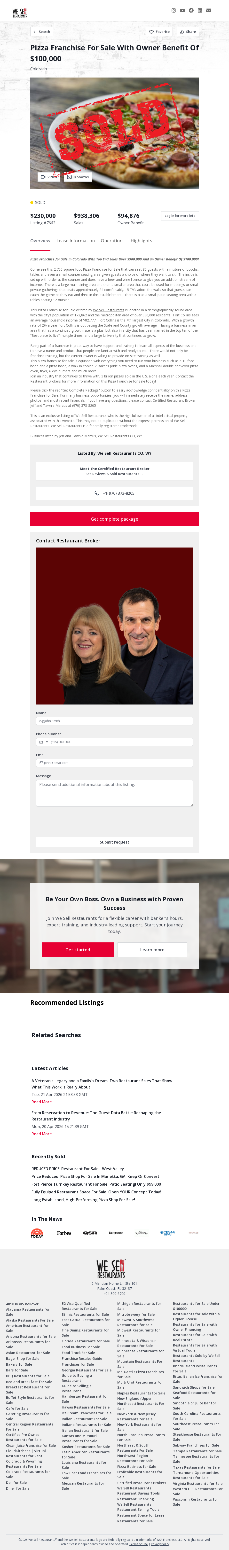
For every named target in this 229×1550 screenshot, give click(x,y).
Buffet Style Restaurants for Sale (30, 1400)
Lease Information (75, 240)
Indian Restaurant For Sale (84, 1419)
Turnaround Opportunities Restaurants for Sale (196, 1475)
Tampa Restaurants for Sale (197, 1451)
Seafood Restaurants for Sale (194, 1395)
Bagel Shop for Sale (22, 1358)
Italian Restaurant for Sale (85, 1430)
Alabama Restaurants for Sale (28, 1312)
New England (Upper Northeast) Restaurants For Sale (140, 1403)
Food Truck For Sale (78, 1352)
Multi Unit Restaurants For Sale (140, 1385)
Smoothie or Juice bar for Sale (194, 1405)
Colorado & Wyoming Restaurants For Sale (24, 1464)
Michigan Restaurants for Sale (139, 1306)
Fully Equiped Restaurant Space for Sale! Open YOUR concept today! (96, 1192)
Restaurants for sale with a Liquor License (196, 1316)
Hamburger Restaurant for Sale (85, 1399)
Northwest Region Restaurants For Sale (135, 1458)
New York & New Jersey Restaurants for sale (136, 1416)
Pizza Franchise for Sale (49, 259)
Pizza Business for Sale (136, 1466)
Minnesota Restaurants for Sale (140, 1353)
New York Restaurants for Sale (139, 1427)
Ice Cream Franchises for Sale (86, 1413)
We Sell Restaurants (108, 310)
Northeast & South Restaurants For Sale (135, 1448)
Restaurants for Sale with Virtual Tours (195, 1348)
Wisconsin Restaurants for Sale (195, 1502)
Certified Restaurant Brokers (141, 1482)
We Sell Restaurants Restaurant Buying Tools (138, 1490)
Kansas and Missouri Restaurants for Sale (79, 1438)
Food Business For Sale (81, 1347)
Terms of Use (138, 1544)
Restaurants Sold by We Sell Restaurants (196, 1358)
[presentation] (73, 821)
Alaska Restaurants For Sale (30, 1320)
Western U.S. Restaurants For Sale (198, 1491)
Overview (40, 240)
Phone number (48, 734)
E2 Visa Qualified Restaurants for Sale (79, 1306)
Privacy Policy (160, 1544)
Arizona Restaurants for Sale (30, 1336)
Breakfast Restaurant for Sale (28, 1389)
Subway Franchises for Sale (196, 1445)
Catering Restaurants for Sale (27, 1416)
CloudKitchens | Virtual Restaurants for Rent (26, 1453)
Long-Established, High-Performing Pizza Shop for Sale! (83, 1199)
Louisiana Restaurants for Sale (84, 1465)
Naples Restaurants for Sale (141, 1393)
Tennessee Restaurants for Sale (196, 1459)
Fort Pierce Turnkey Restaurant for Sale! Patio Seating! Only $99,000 (96, 1184)
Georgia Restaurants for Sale (86, 1370)
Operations (113, 240)
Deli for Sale (16, 1482)
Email (41, 754)
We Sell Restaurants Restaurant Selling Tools (138, 1507)
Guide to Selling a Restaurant (77, 1388)
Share (188, 31)
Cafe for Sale (17, 1408)
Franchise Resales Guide (82, 1358)
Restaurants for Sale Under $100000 (196, 1306)
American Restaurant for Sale (27, 1328)
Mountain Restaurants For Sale (139, 1364)
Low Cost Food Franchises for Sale (86, 1475)
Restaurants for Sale (135, 1521)
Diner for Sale (17, 1488)
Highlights (141, 240)
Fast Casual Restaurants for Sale (86, 1322)
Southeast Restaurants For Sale (196, 1426)
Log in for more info (180, 215)
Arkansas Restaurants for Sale (28, 1344)
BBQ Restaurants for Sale (27, 1376)
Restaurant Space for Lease (140, 1515)
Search (41, 31)
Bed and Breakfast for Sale (29, 1381)
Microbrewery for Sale (136, 1314)
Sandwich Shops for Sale (193, 1387)
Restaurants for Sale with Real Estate (195, 1337)
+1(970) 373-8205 (114, 493)
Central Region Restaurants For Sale (29, 1427)
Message (43, 776)
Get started (77, 950)
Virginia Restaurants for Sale (197, 1483)
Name (41, 713)
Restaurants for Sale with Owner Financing (195, 1327)
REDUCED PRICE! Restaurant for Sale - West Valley (78, 1168)
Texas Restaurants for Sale (196, 1467)
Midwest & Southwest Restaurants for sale (135, 1322)
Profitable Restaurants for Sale (139, 1474)
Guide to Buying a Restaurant (77, 1378)
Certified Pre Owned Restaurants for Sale (23, 1437)
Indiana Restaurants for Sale (86, 1424)
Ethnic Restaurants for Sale (85, 1314)
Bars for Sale (17, 1370)
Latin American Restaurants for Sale (86, 1454)
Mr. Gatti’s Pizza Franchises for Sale (140, 1374)
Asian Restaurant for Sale (28, 1352)
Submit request (114, 842)
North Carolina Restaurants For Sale (141, 1437)
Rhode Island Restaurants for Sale (195, 1368)
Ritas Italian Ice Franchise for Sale (198, 1379)
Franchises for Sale (78, 1364)
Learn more (152, 950)
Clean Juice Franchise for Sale (31, 1445)
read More (42, 1101)
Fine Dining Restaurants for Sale (85, 1333)
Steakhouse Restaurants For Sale (197, 1437)
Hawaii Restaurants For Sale (86, 1407)
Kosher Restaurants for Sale (86, 1446)
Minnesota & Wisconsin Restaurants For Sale (137, 1343)
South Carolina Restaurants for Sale (197, 1416)
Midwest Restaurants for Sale (138, 1333)
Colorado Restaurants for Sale (28, 1474)
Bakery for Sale (19, 1364)
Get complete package (114, 519)
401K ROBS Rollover (22, 1304)
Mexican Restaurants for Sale (83, 1486)
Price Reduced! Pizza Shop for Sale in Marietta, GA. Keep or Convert (95, 1176)
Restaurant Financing (135, 1499)
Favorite (159, 31)
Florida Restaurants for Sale (86, 1341)
